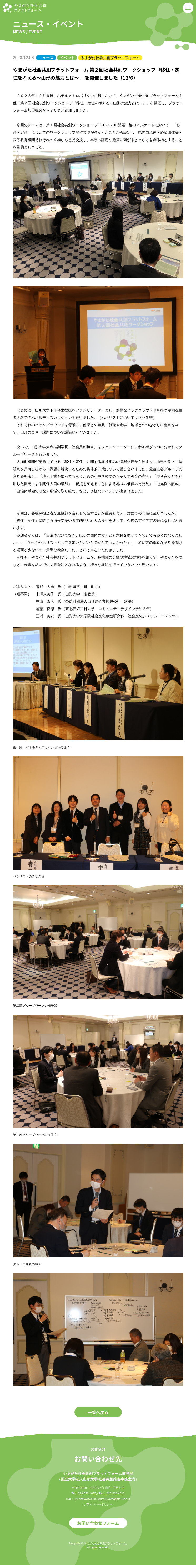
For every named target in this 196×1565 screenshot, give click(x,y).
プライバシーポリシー (98, 1504)
